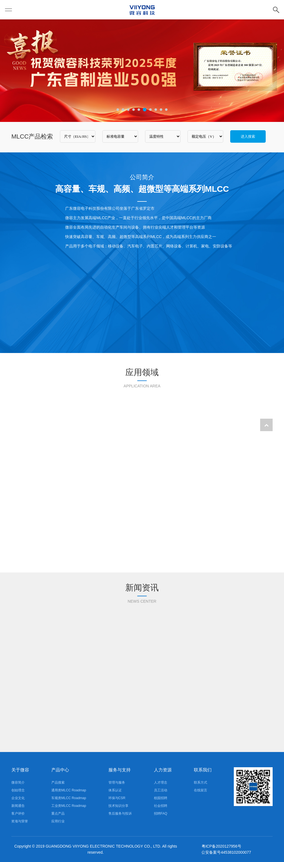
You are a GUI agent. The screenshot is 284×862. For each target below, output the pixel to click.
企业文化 (18, 798)
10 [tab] (166, 109)
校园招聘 (160, 798)
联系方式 (200, 782)
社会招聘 (160, 806)
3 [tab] (128, 109)
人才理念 (160, 782)
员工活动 (160, 790)
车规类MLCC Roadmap (68, 798)
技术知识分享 (118, 806)
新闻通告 (18, 806)
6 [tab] (144, 109)
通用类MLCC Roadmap (68, 790)
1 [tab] (117, 109)
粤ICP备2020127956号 (221, 846)
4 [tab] (133, 109)
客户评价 (18, 813)
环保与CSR (116, 798)
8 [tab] (155, 109)
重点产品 (58, 813)
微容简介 (18, 782)
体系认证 (115, 790)
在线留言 (200, 790)
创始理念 (18, 790)
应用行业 (58, 821)
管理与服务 (116, 782)
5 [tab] (139, 109)
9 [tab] (161, 109)
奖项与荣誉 (19, 821)
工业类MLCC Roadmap (68, 806)
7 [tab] (150, 109)
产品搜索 (58, 782)
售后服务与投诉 (120, 813)
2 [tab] (123, 109)
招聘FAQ (160, 813)
